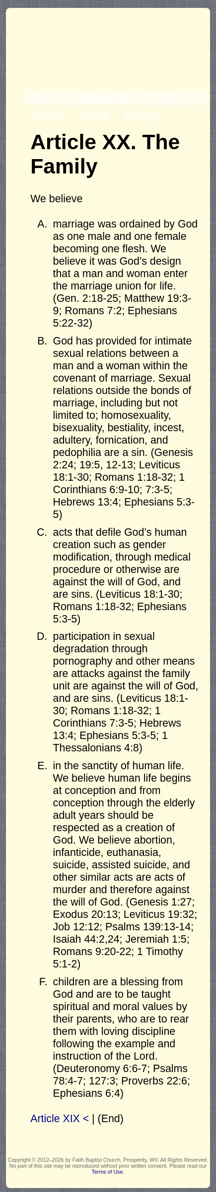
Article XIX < (59, 1119)
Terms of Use (107, 1172)
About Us (104, 99)
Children (167, 99)
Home (47, 99)
